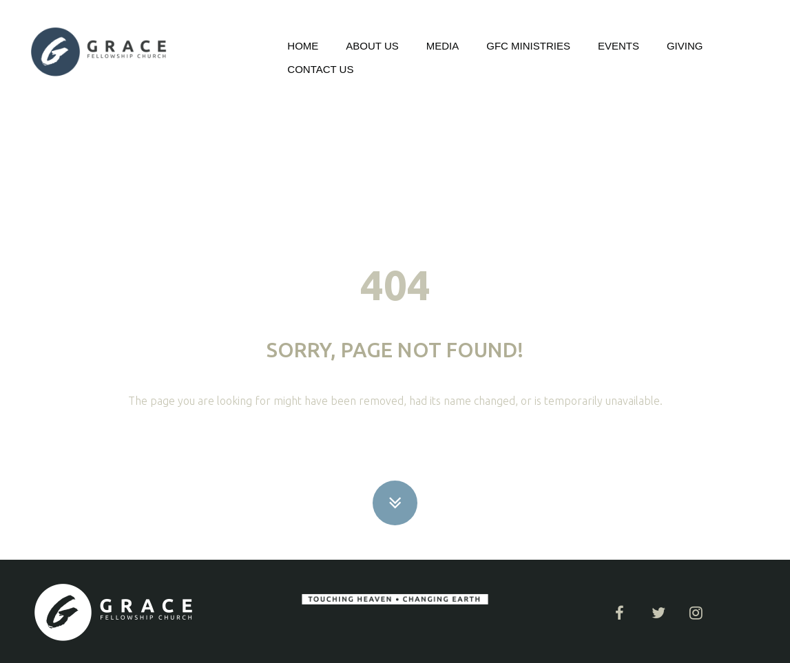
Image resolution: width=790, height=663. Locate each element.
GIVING (685, 46)
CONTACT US (320, 69)
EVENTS (618, 46)
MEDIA (442, 46)
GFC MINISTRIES (528, 46)
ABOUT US (372, 46)
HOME (302, 46)
